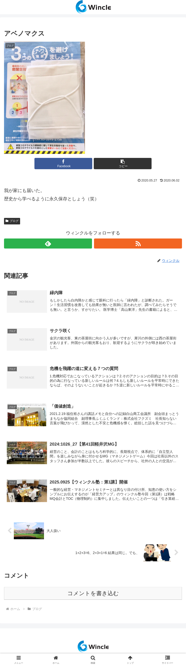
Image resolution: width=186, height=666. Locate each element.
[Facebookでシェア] (63, 163)
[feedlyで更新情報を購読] (48, 243)
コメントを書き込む (93, 594)
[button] (123, 163)
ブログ (12, 221)
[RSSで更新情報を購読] (138, 243)
